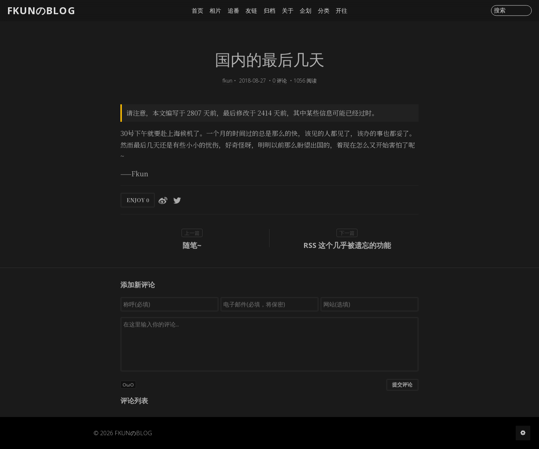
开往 (341, 11)
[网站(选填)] (369, 304)
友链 (251, 11)
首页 (197, 11)
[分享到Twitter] (177, 200)
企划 (305, 11)
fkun (227, 80)
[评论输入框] (269, 344)
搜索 (500, 11)
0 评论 (279, 80)
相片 (215, 11)
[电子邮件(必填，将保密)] (269, 304)
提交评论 (402, 384)
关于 (288, 11)
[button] (269, 385)
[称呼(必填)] (169, 304)
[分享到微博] (163, 200)
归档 (269, 11)
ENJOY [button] (138, 200)
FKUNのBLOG (41, 10)
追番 (233, 11)
